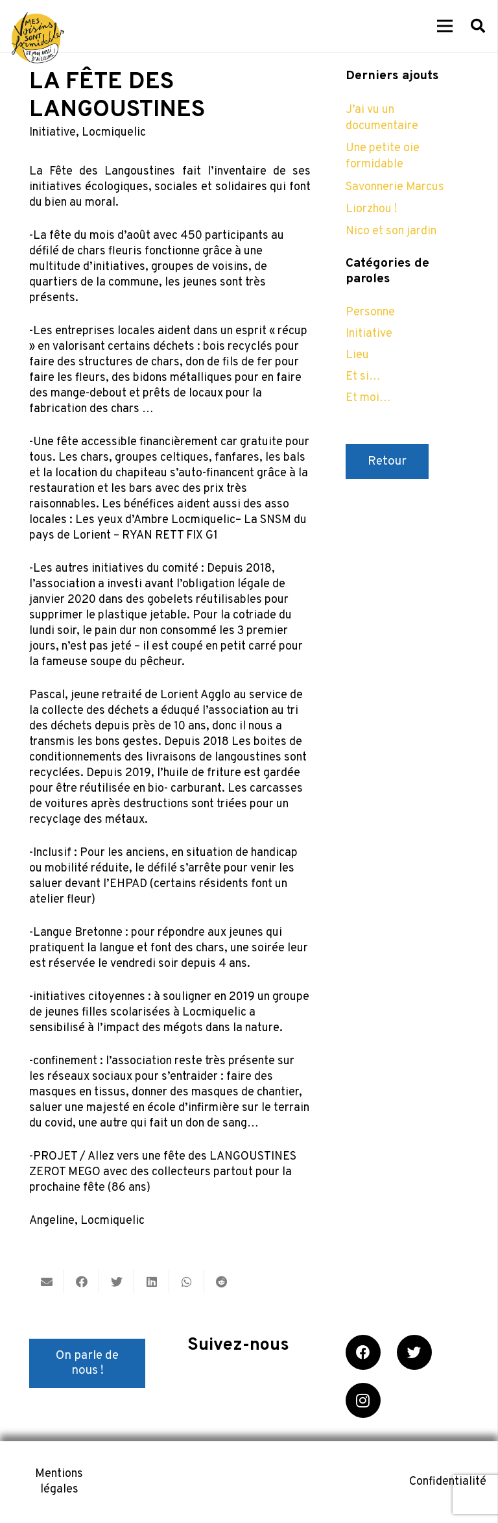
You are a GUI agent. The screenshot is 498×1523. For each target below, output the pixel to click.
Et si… (363, 376)
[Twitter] (414, 1352)
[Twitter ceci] (116, 1281)
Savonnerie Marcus (395, 187)
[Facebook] (363, 1352)
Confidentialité (447, 1481)
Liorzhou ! (371, 209)
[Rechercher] (477, 26)
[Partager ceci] (81, 1281)
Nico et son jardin (391, 231)
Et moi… (368, 398)
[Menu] (445, 26)
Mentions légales (59, 1482)
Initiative (52, 132)
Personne (370, 312)
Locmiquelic (114, 132)
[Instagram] (363, 1400)
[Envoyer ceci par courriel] (46, 1281)
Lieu (357, 355)
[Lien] (38, 38)
